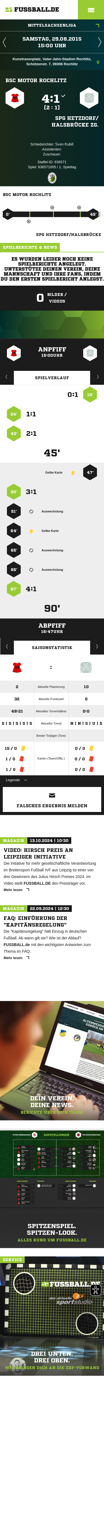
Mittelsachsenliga (63, 25)
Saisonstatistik (52, 648)
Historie (7, 646)
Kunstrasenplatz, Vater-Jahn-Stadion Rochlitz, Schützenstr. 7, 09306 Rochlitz (55, 61)
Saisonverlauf (97, 646)
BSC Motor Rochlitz (36, 80)
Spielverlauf (52, 378)
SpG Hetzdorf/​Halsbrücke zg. (75, 121)
